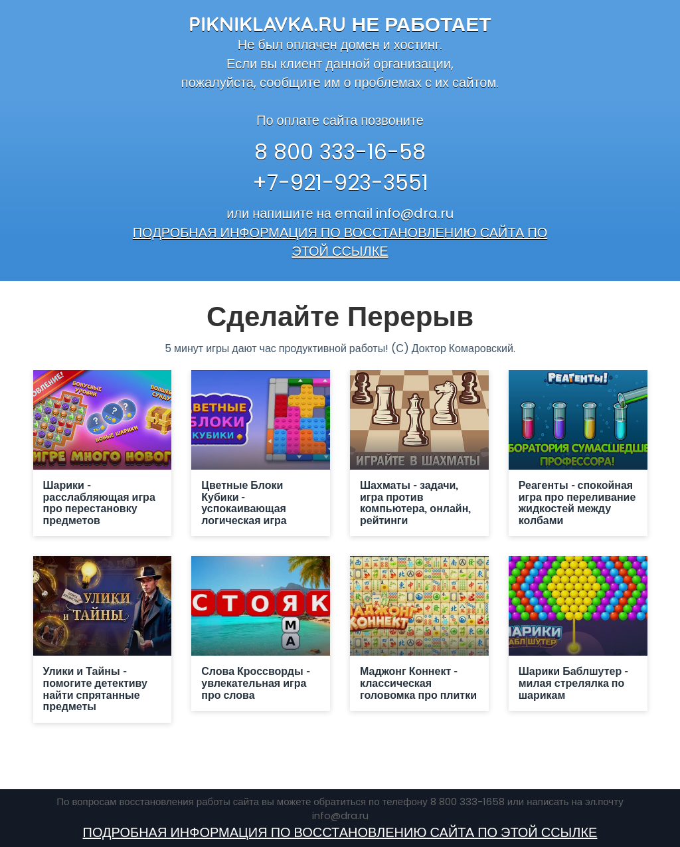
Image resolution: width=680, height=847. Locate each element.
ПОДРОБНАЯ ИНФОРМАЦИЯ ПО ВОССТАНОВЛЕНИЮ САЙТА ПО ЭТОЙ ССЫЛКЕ (340, 242)
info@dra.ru (415, 213)
